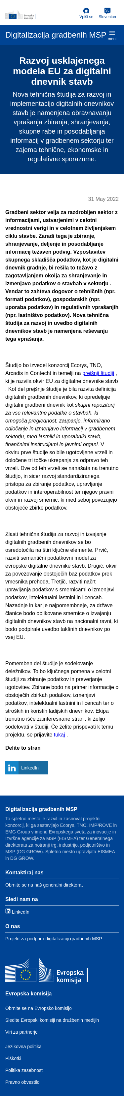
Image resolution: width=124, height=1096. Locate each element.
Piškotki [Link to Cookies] (13, 1058)
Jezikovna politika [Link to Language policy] (23, 1046)
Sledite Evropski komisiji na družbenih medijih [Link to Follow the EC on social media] (52, 1020)
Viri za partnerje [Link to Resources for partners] (21, 1032)
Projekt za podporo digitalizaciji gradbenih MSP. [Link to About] (54, 938)
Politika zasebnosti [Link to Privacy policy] (24, 1070)
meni (112, 35)
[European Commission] (41, 14)
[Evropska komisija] (46, 971)
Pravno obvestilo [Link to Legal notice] (22, 1082)
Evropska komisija (28, 993)
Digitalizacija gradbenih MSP (41, 809)
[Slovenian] (107, 13)
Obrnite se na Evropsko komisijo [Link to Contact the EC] (38, 1008)
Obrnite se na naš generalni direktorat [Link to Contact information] (44, 885)
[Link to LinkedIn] (17, 911)
